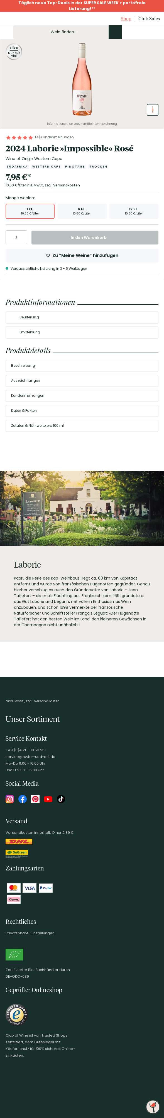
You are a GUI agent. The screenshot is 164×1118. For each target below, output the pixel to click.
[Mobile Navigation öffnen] (6, 32)
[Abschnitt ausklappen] (149, 318)
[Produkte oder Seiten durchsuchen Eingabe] (67, 32)
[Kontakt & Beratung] (126, 32)
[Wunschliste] (145, 32)
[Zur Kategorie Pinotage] (75, 166)
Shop (126, 18)
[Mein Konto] (136, 32)
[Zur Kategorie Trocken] (98, 166)
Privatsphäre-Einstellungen (30, 933)
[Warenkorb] (155, 32)
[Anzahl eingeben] (16, 237)
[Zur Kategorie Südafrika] (17, 166)
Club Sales (149, 18)
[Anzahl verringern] (11, 237)
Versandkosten (66, 185)
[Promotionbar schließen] (6, 6)
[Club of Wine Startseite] (17, 19)
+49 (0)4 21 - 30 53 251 (26, 750)
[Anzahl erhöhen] (22, 237)
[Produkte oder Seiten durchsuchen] (115, 32)
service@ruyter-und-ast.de (30, 756)
